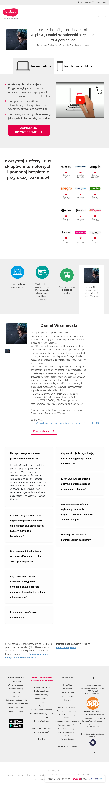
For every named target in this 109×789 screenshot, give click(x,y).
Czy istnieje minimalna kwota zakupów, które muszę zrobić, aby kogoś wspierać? (26, 556)
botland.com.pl (56, 775)
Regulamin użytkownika (66, 707)
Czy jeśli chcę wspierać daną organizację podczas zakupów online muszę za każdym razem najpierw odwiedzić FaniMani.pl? (27, 525)
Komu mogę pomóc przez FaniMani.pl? (24, 615)
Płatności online (41, 710)
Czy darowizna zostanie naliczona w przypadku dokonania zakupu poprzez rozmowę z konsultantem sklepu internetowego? (27, 586)
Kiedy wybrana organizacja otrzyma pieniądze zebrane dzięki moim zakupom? (75, 484)
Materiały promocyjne (42, 695)
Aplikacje (16, 692)
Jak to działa (16, 681)
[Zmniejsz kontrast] (84, 2)
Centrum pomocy (16, 689)
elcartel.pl (8, 775)
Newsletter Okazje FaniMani (16, 704)
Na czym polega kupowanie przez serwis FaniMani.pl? (25, 456)
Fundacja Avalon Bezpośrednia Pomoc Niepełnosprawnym (68, 45)
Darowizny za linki (41, 714)
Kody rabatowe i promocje (16, 700)
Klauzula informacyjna (67, 729)
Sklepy (16, 696)
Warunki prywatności (66, 725)
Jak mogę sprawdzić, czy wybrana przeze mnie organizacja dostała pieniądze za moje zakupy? (77, 512)
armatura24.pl (72, 775)
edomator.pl (99, 775)
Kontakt (67, 700)
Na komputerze (41, 66)
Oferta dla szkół (67, 692)
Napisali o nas (67, 677)
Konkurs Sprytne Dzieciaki (67, 746)
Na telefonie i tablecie (78, 66)
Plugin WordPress (41, 721)
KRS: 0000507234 (92, 694)
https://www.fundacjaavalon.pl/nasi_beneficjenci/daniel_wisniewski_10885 (66, 423)
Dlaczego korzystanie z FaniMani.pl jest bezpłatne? (76, 537)
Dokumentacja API (41, 732)
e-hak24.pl (86, 775)
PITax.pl (89, 726)
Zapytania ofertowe (67, 696)
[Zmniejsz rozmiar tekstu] (99, 2)
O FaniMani (67, 685)
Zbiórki (41, 706)
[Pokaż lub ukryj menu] (102, 14)
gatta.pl (43, 775)
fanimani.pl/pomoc (66, 647)
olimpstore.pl (32, 775)
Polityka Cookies (67, 739)
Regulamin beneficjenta (66, 711)
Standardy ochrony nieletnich (67, 721)
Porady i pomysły (16, 707)
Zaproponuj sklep (16, 711)
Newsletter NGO (42, 699)
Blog (42, 702)
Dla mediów (67, 689)
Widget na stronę (42, 717)
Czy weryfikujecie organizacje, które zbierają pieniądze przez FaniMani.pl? (77, 458)
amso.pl (19, 775)
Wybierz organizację (16, 685)
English (93, 752)
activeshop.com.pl (43, 779)
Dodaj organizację (41, 691)
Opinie (67, 681)
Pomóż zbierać (44, 431)
